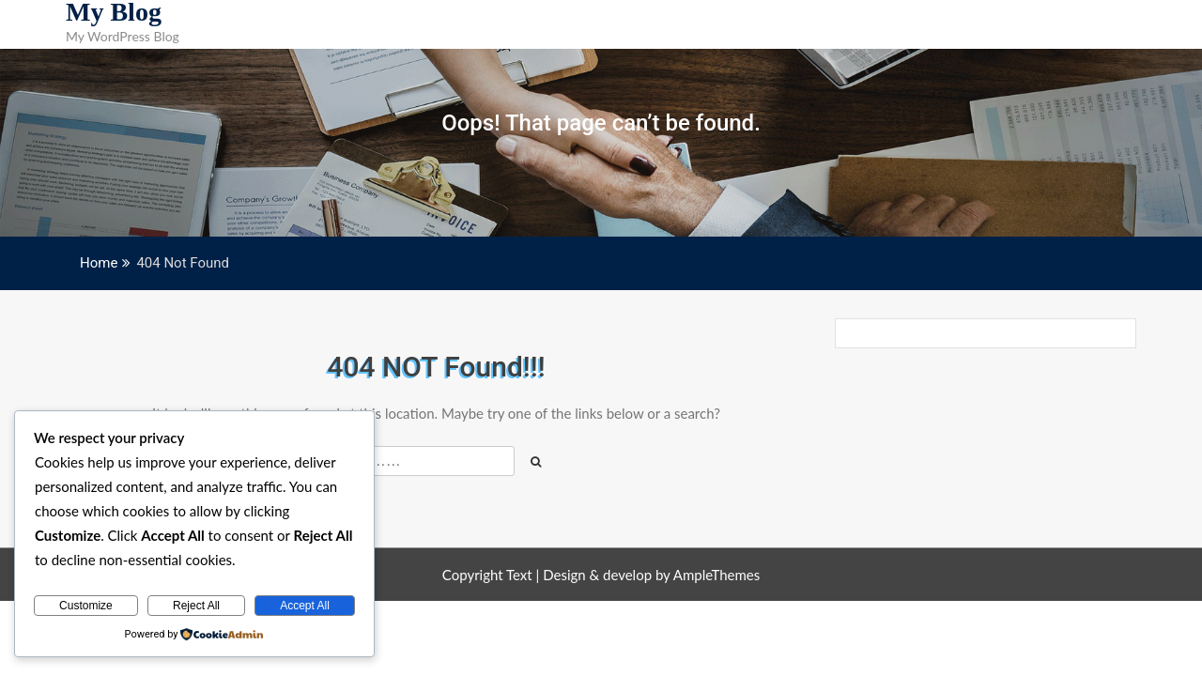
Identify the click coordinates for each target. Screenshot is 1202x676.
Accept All (305, 605)
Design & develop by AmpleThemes (651, 574)
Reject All (196, 605)
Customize (86, 605)
